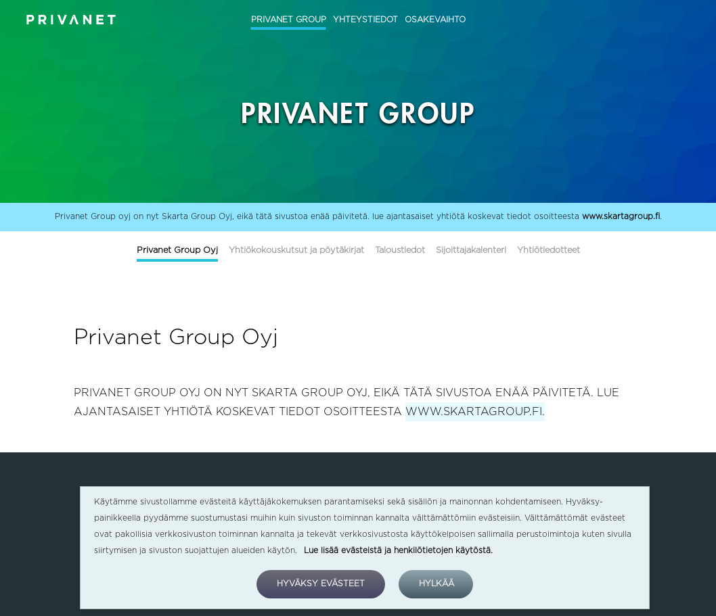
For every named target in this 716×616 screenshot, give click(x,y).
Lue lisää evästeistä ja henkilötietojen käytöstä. (398, 550)
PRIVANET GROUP (288, 20)
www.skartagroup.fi (621, 216)
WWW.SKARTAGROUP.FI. (475, 411)
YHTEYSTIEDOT (365, 20)
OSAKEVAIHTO (435, 20)
